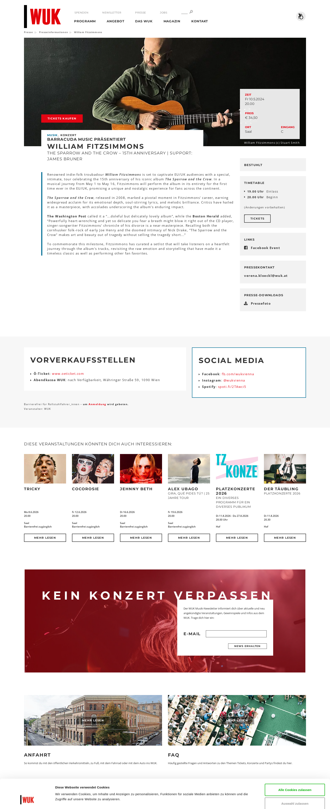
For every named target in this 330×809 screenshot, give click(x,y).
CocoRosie (85, 489)
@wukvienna (234, 380)
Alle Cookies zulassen (294, 765)
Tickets (257, 218)
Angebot (115, 21)
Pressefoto (261, 303)
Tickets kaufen (62, 118)
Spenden (81, 12)
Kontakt (199, 21)
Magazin (172, 21)
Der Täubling (281, 489)
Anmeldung (98, 404)
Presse (140, 12)
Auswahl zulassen (294, 779)
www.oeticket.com (68, 373)
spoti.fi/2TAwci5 (232, 386)
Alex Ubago (183, 489)
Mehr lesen (45, 537)
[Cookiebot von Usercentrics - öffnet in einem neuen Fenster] (27, 801)
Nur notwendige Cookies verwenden (294, 795)
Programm (85, 21)
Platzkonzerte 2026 (235, 491)
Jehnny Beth (136, 489)
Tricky (32, 489)
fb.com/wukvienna (238, 374)
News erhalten (247, 646)
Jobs (163, 12)
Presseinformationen (53, 32)
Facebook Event (265, 248)
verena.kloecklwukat (266, 275)
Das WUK (143, 21)
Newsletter (111, 12)
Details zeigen (65, 799)
